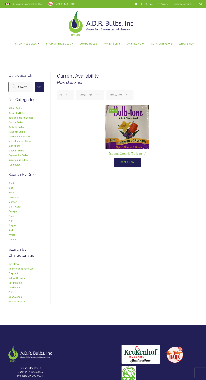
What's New (187, 43)
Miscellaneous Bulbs (19, 141)
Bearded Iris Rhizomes (20, 117)
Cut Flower (14, 264)
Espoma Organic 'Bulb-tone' (127, 153)
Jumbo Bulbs (88, 43)
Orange (12, 211)
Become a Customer (183, 4)
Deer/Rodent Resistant (21, 268)
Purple (12, 225)
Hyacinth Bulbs (16, 131)
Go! (39, 87)
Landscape (14, 287)
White (11, 234)
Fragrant (13, 273)
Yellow (12, 239)
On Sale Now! (136, 43)
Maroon (12, 202)
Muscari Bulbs (16, 150)
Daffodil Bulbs (16, 127)
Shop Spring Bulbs (58, 43)
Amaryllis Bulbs (16, 113)
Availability (112, 43)
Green (11, 192)
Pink (10, 220)
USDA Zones (15, 296)
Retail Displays (161, 43)
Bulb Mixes (14, 145)
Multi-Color (14, 206)
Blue (10, 187)
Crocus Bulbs (15, 122)
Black (11, 183)
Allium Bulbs (15, 108)
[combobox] (65, 95)
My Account (163, 4)
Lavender (13, 197)
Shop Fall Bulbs (26, 43)
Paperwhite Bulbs (18, 155)
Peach (11, 216)
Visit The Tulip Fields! (65, 4)
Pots (11, 292)
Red (10, 230)
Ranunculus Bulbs (18, 160)
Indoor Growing (17, 278)
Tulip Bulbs (14, 164)
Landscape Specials (19, 136)
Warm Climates (16, 301)
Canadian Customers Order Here (27, 4)
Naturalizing (15, 282)
